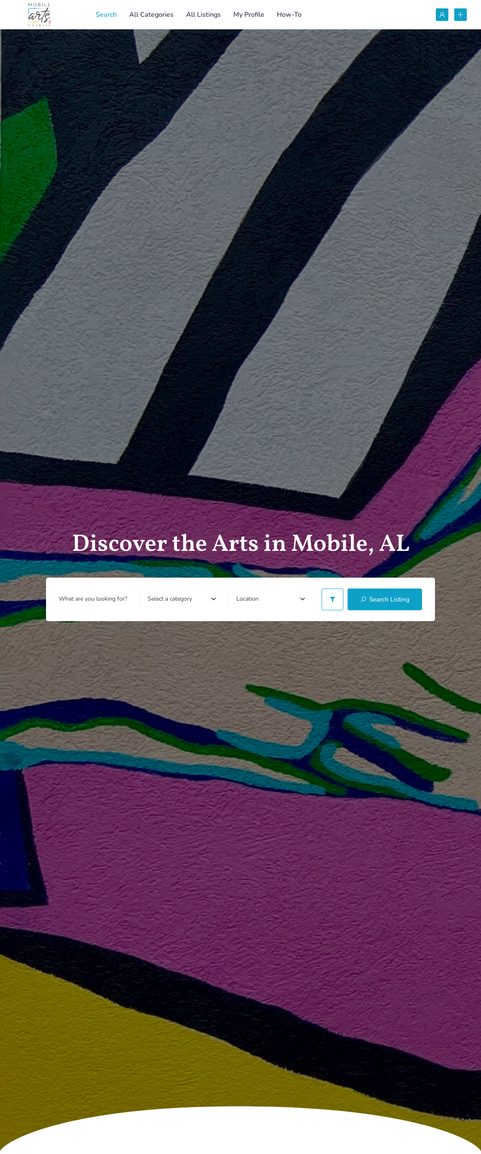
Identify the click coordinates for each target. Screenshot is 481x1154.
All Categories (151, 14)
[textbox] (170, 599)
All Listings (203, 14)
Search (106, 14)
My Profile (248, 14)
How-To (289, 14)
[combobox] (182, 599)
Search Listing (384, 599)
